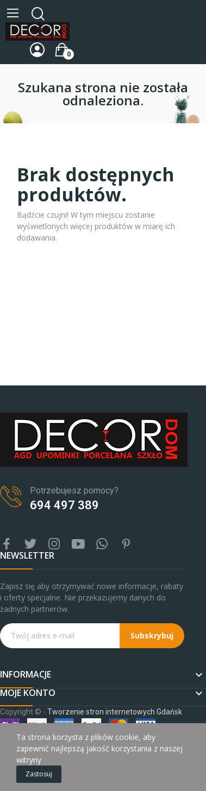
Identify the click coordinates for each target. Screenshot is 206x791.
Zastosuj (39, 774)
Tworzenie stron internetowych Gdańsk (114, 711)
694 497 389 (64, 505)
